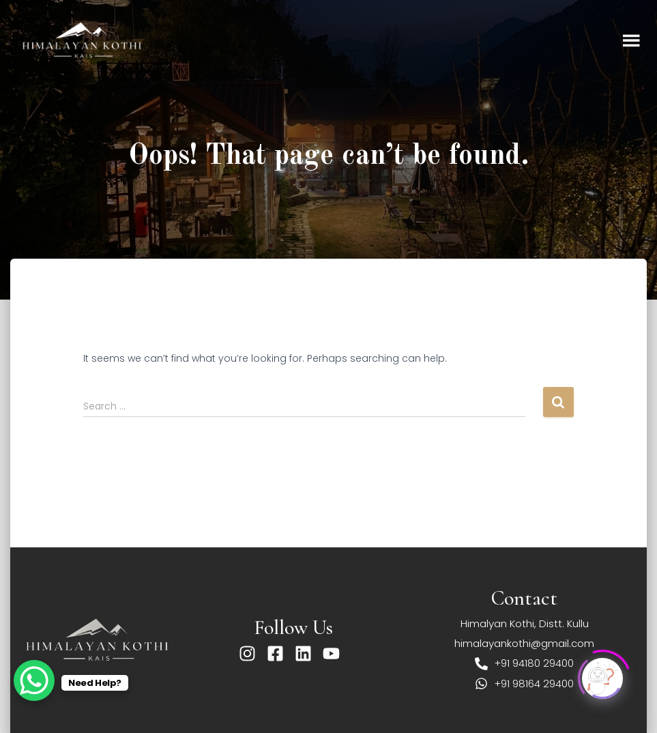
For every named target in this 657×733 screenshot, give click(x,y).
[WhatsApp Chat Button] (34, 680)
